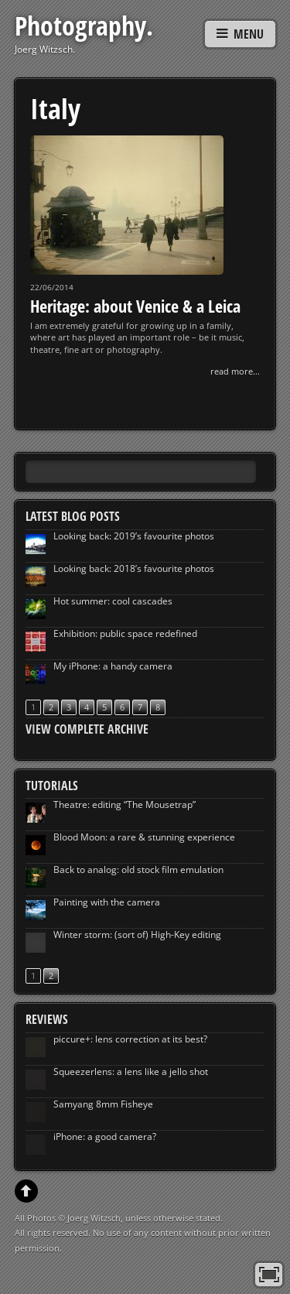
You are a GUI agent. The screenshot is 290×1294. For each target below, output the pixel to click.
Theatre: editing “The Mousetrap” (124, 804)
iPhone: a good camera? (104, 1136)
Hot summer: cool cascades (112, 601)
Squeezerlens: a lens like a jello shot (130, 1071)
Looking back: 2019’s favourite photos (133, 536)
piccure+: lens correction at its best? (130, 1039)
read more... (235, 371)
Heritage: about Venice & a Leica (135, 305)
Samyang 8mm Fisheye (103, 1104)
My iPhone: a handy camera (112, 666)
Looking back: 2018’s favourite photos (133, 568)
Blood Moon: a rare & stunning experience (144, 837)
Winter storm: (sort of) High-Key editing (137, 934)
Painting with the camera (106, 902)
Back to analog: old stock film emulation (138, 869)
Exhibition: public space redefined (125, 633)
